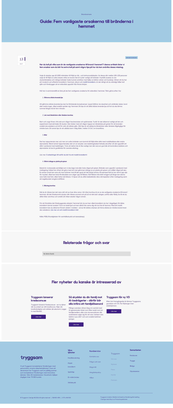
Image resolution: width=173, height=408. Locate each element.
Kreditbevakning (74, 362)
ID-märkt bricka (73, 381)
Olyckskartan (134, 371)
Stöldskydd (72, 387)
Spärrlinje (71, 376)
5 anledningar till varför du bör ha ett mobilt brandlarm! (66, 155)
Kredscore (133, 355)
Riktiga (132, 366)
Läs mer (38, 317)
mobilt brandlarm (89, 82)
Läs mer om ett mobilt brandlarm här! (64, 210)
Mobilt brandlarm (71, 369)
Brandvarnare (131, 57)
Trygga (132, 361)
